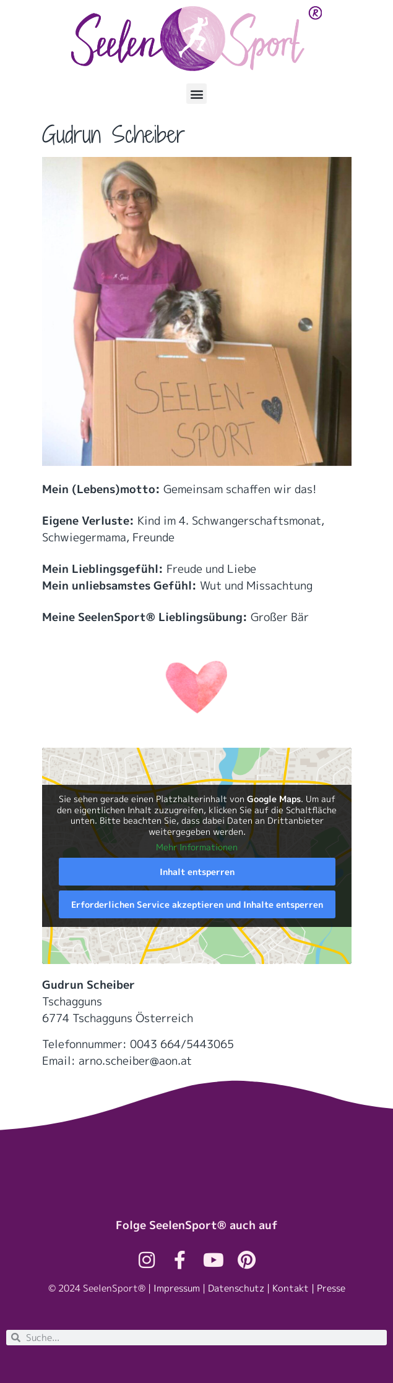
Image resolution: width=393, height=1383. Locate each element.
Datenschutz (236, 1288)
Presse (331, 1288)
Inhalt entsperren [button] (196, 872)
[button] (196, 93)
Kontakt (290, 1288)
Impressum (176, 1288)
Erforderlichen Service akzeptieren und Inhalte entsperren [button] (196, 904)
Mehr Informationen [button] (197, 847)
